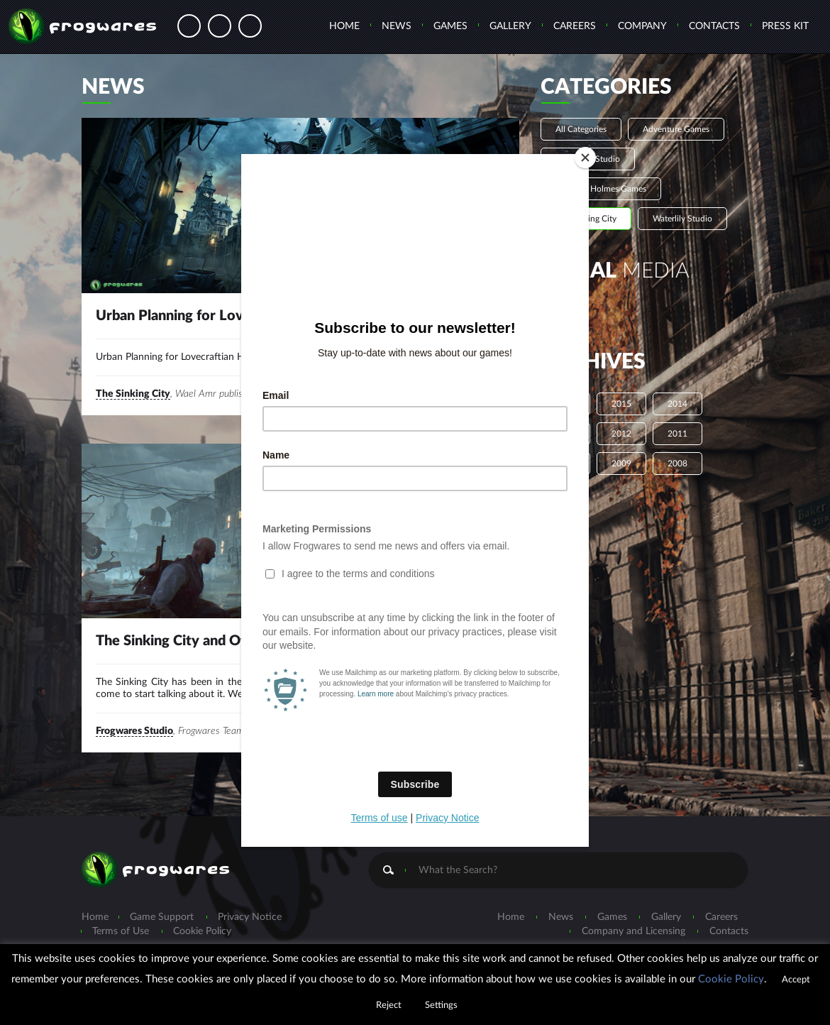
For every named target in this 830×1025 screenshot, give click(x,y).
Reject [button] (389, 1005)
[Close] (585, 157)
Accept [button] (796, 980)
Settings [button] (441, 1005)
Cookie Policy (731, 979)
